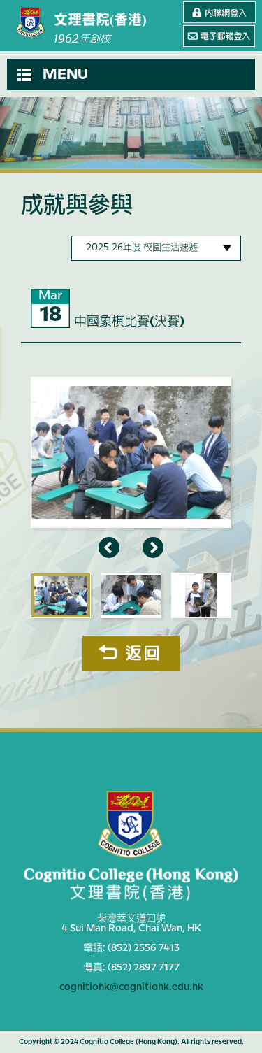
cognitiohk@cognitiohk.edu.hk (131, 987)
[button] (131, 74)
